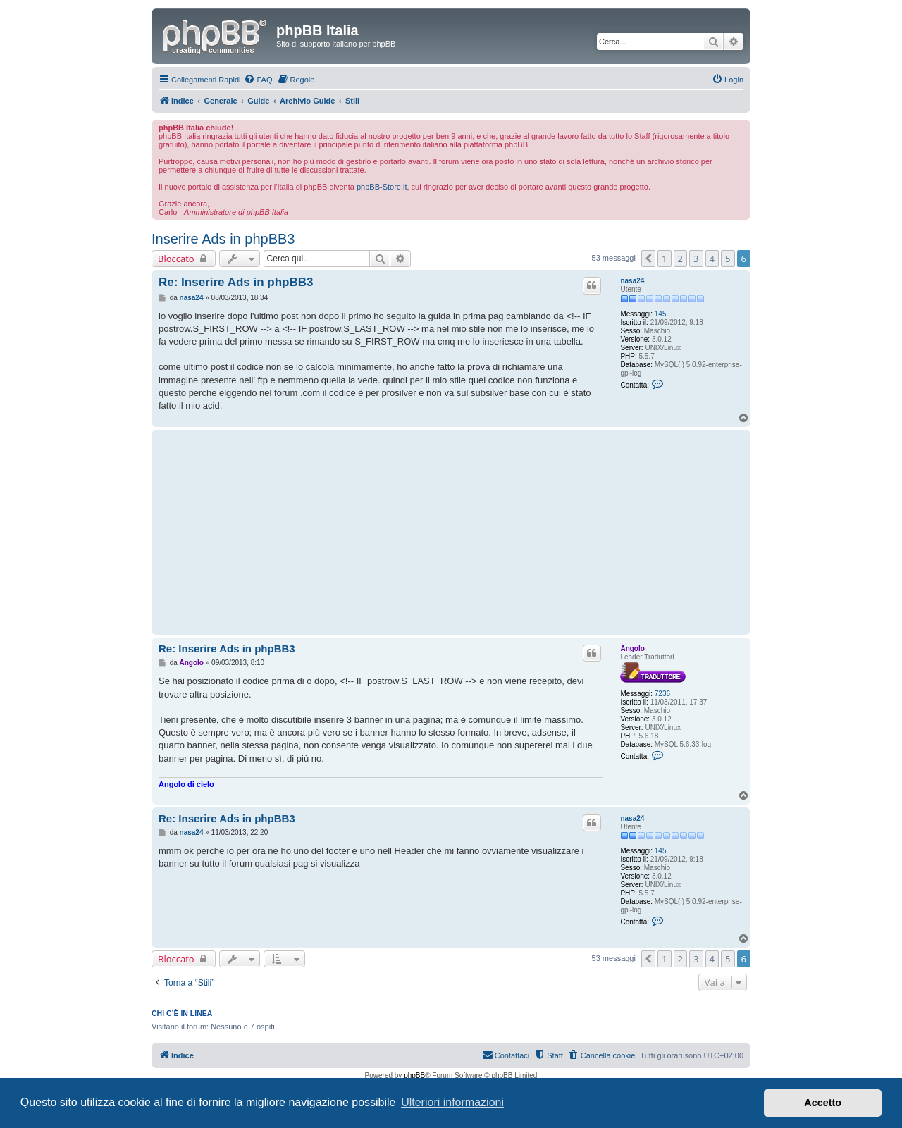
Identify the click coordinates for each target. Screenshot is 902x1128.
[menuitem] (258, 79)
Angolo (632, 648)
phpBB (414, 1075)
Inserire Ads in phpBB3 (223, 239)
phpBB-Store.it (382, 186)
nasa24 (632, 281)
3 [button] (695, 258)
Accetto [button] (822, 1102)
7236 (662, 694)
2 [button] (680, 258)
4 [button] (712, 258)
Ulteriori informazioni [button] (452, 1102)
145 (661, 314)
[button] (648, 258)
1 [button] (664, 258)
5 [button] (727, 258)
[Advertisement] (381, 532)
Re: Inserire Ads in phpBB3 (236, 282)
